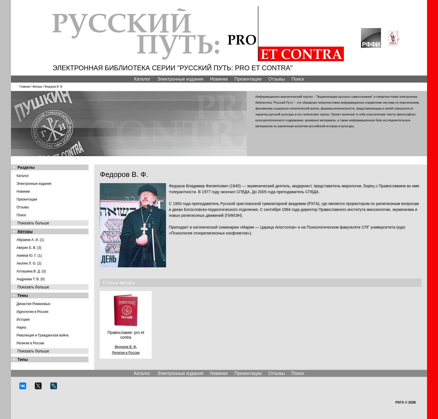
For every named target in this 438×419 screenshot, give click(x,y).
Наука (21, 327)
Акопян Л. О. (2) (29, 263)
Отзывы (276, 79)
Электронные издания (180, 79)
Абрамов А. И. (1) (30, 240)
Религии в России (30, 343)
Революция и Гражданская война (43, 335)
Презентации (248, 79)
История (23, 320)
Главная (24, 86)
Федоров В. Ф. (126, 347)
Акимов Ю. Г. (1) (29, 256)
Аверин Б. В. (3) (29, 248)
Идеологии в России (32, 312)
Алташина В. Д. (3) (31, 271)
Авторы (37, 86)
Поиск (298, 79)
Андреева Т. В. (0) (31, 279)
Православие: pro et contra (126, 335)
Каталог (142, 79)
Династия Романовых (33, 304)
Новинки (219, 79)
